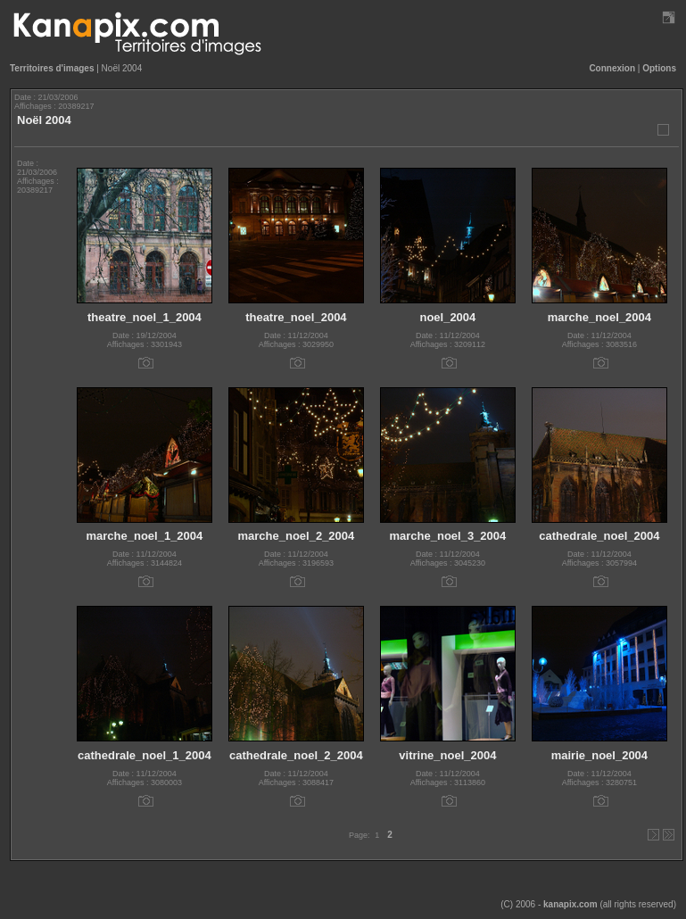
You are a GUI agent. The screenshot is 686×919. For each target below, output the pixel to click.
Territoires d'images (52, 68)
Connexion (612, 68)
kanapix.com (570, 904)
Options (659, 68)
